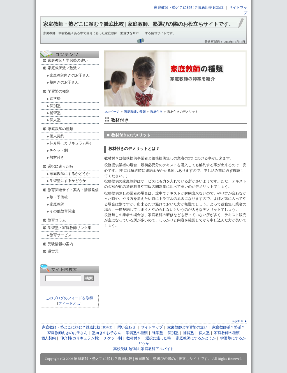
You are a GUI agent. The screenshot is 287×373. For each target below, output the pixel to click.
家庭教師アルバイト (157, 349)
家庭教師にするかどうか (70, 174)
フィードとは (69, 303)
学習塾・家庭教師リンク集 (69, 228)
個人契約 (57, 136)
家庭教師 (57, 204)
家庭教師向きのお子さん (70, 75)
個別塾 (55, 106)
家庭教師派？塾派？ (64, 68)
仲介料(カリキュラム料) (79, 338)
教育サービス (60, 235)
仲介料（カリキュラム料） (71, 143)
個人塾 (55, 120)
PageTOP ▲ (239, 321)
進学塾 (55, 98)
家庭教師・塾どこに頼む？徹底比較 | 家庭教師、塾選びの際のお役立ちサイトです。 (138, 24)
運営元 (53, 251)
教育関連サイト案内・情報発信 (73, 190)
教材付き (156, 111)
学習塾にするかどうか (68, 181)
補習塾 (55, 113)
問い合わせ (126, 327)
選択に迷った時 (60, 166)
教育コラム (57, 220)
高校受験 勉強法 (126, 349)
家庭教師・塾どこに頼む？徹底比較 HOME (189, 8)
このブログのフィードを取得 (69, 298)
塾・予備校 (59, 197)
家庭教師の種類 (135, 111)
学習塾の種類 (59, 91)
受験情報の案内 (60, 244)
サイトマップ (152, 327)
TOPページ (111, 111)
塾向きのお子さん (64, 82)
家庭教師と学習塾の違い (68, 60)
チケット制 (59, 150)
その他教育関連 (62, 211)
